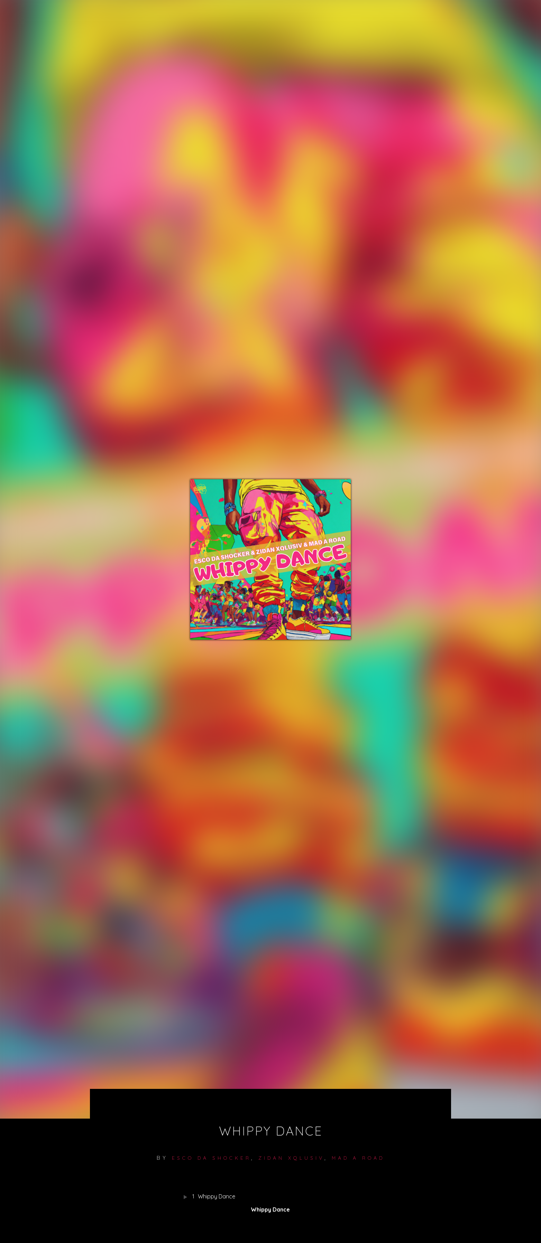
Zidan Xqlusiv (291, 1158)
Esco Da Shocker (211, 1158)
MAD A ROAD (358, 1158)
